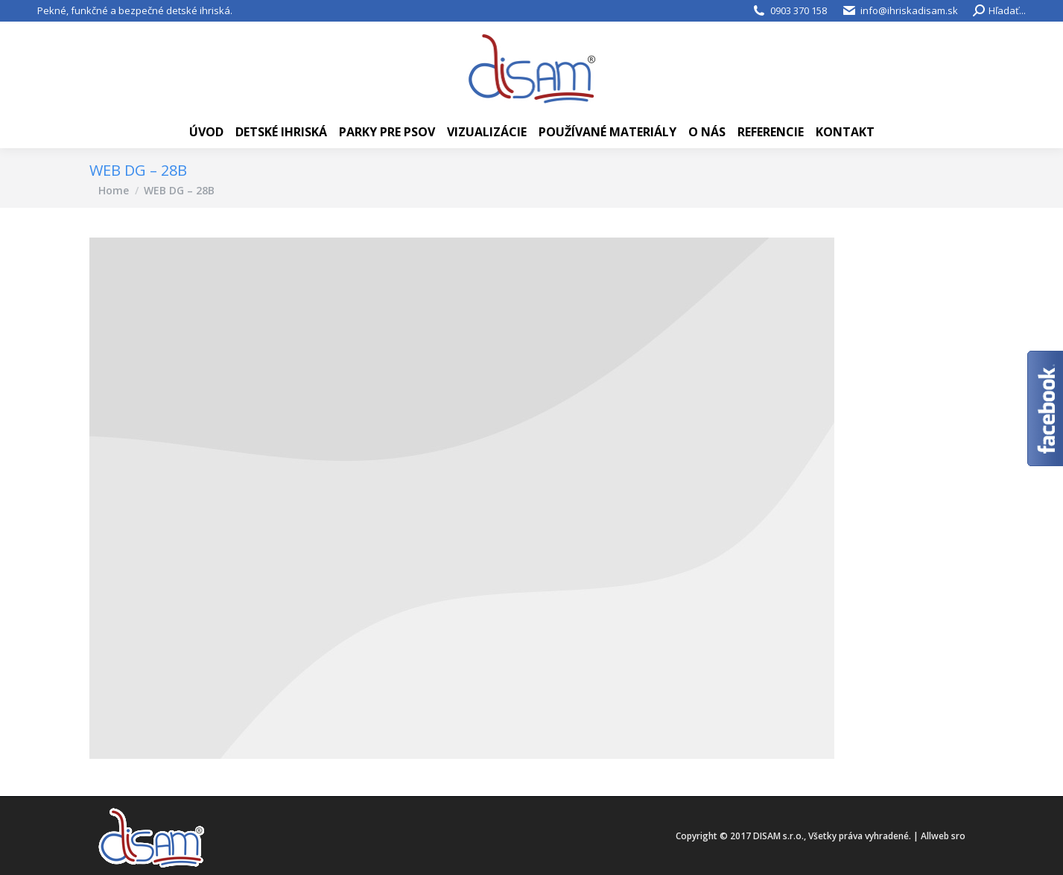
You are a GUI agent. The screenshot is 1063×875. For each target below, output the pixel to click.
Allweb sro (943, 836)
